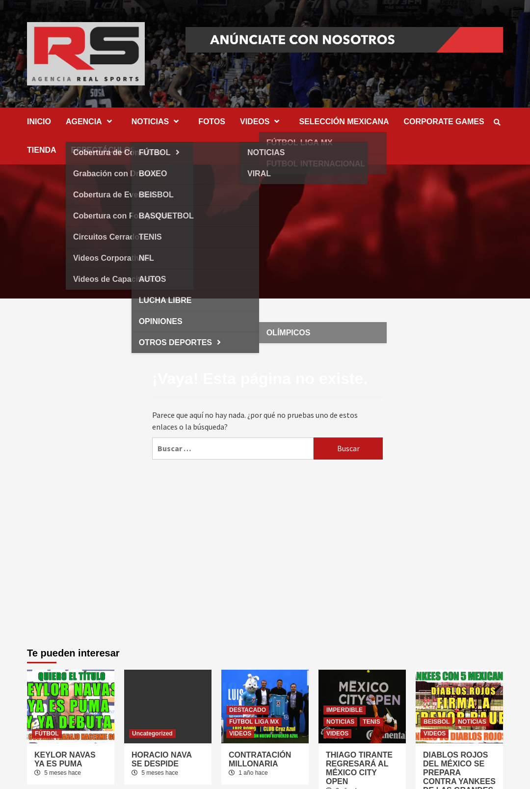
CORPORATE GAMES (444, 121)
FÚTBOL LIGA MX (254, 721)
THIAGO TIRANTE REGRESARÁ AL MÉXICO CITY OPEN (359, 768)
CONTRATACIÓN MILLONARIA (260, 759)
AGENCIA (91, 121)
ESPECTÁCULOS (103, 150)
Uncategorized (152, 733)
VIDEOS (262, 121)
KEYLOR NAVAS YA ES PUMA (65, 759)
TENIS (371, 721)
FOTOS (211, 121)
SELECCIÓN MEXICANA (344, 121)
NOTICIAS (158, 121)
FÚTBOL (47, 733)
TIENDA (41, 150)
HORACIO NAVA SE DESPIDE (161, 759)
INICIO (39, 121)
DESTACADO (247, 710)
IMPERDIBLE (344, 710)
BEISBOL (437, 721)
